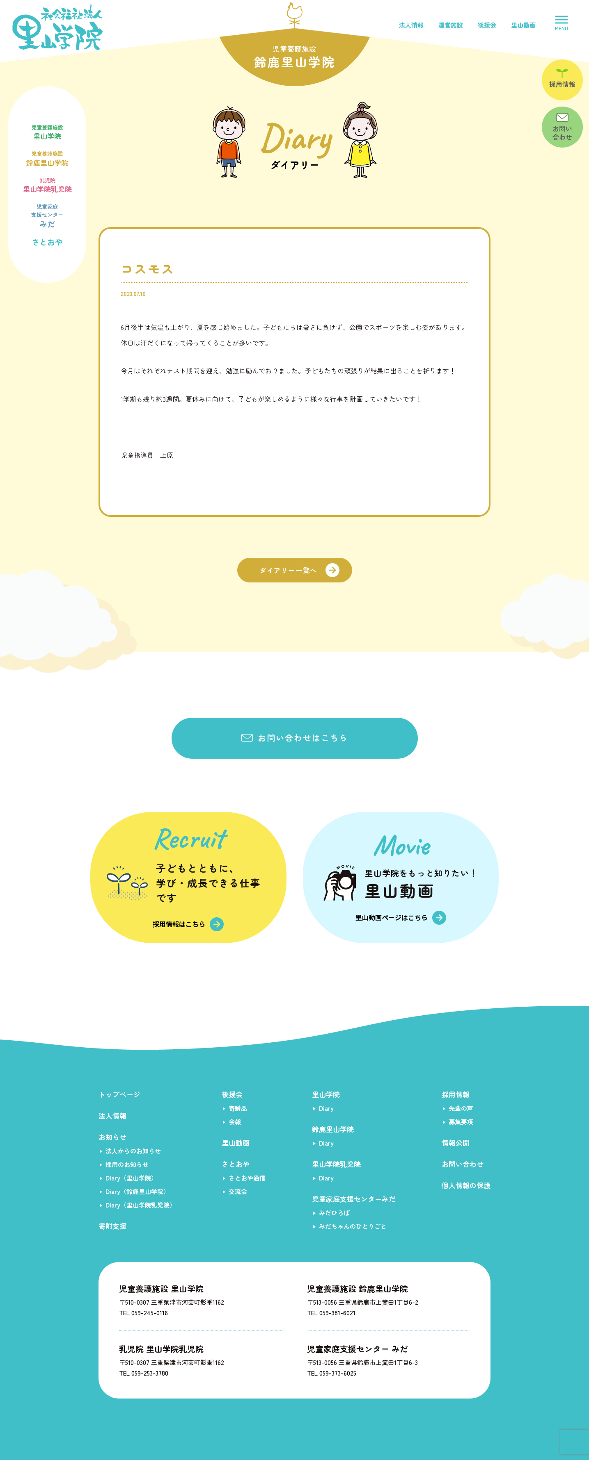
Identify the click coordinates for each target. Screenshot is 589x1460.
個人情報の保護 (466, 1185)
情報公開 (456, 1142)
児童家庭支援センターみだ (354, 1198)
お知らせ (112, 1136)
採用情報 (456, 1094)
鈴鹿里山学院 (47, 158)
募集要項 (461, 1122)
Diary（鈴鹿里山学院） (137, 1191)
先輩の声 (461, 1108)
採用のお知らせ (127, 1164)
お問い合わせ (463, 1163)
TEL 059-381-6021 (331, 1312)
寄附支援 (112, 1225)
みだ (47, 214)
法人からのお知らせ (133, 1151)
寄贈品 (238, 1108)
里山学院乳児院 (47, 184)
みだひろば (334, 1213)
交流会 (238, 1191)
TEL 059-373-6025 (331, 1373)
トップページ (119, 1094)
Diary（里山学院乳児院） (140, 1205)
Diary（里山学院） (131, 1178)
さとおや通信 (247, 1178)
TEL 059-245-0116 (143, 1312)
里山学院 (47, 131)
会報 (235, 1122)
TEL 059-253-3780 (143, 1373)
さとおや (47, 242)
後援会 (487, 24)
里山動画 (523, 24)
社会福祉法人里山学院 (57, 27)
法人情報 (411, 24)
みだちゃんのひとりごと (353, 1226)
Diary (326, 1108)
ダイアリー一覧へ (288, 570)
